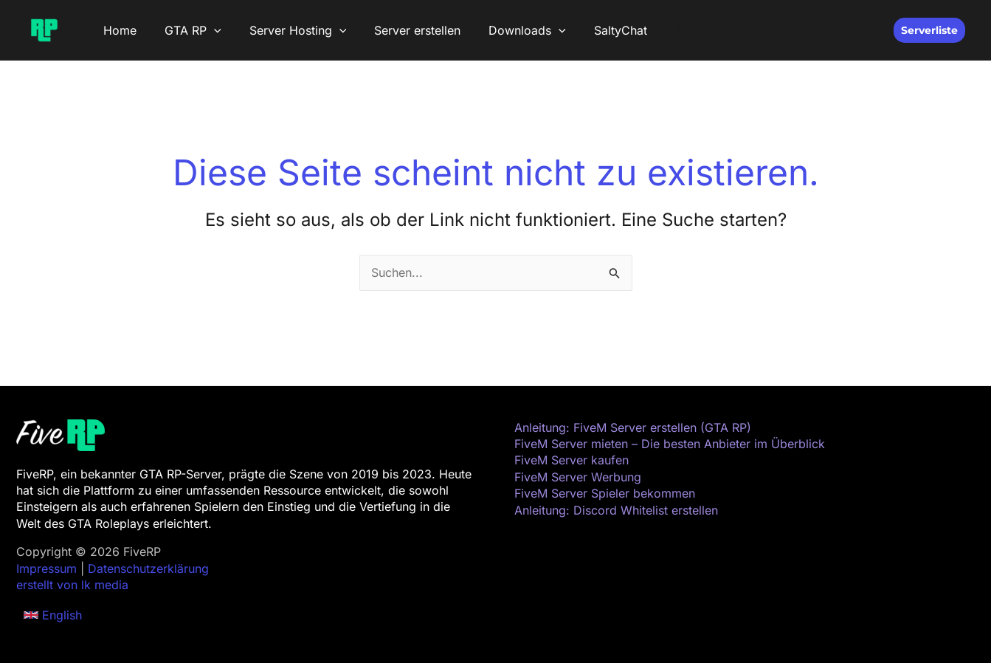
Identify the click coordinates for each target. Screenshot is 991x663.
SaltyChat (596, 30)
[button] (207, 30)
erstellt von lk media (72, 584)
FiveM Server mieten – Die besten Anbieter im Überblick (669, 443)
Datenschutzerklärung (148, 568)
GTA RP (186, 30)
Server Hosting (287, 30)
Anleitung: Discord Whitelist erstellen (616, 510)
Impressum (46, 568)
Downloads (507, 30)
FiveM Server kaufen (571, 460)
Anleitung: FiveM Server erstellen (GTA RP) (632, 427)
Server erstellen (402, 30)
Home (117, 30)
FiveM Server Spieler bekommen (604, 493)
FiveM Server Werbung (577, 477)
